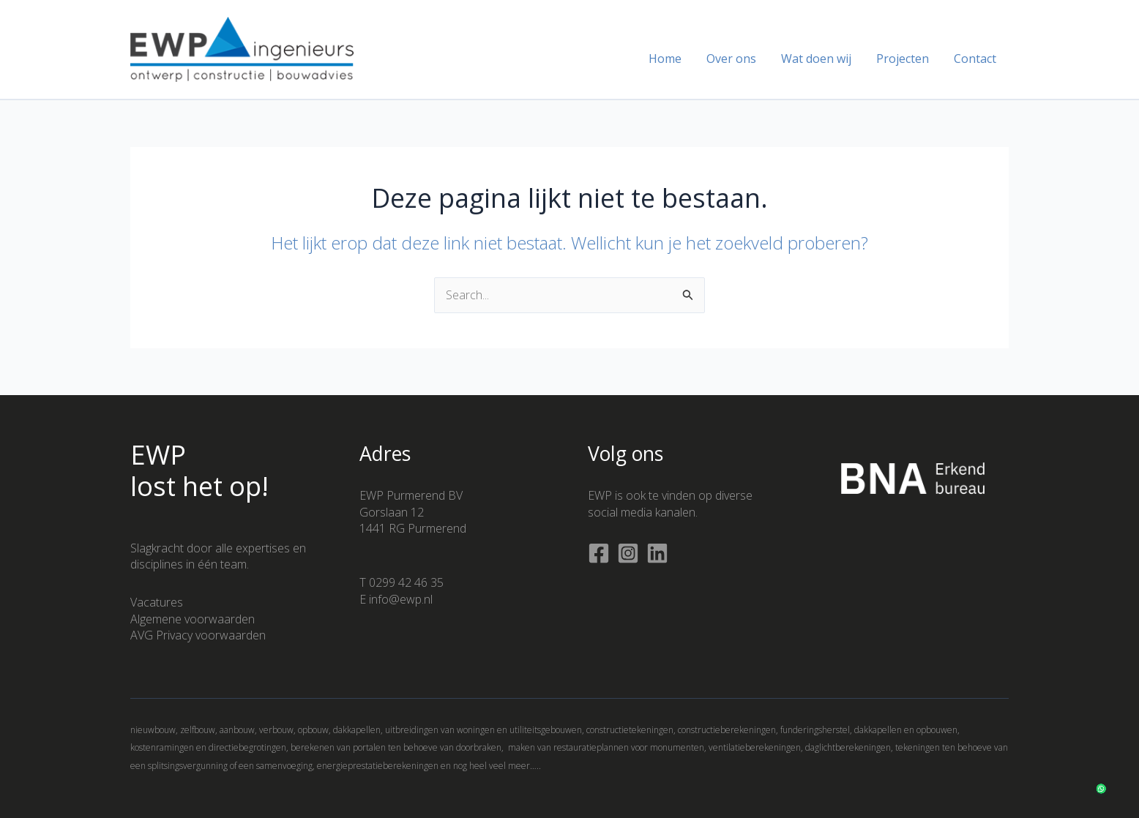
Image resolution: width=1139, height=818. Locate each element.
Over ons (736, 58)
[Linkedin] (657, 553)
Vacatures (156, 602)
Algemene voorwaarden (192, 619)
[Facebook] (599, 553)
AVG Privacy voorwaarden (198, 635)
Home (671, 58)
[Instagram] (628, 553)
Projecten (904, 58)
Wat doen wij (820, 58)
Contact (976, 58)
